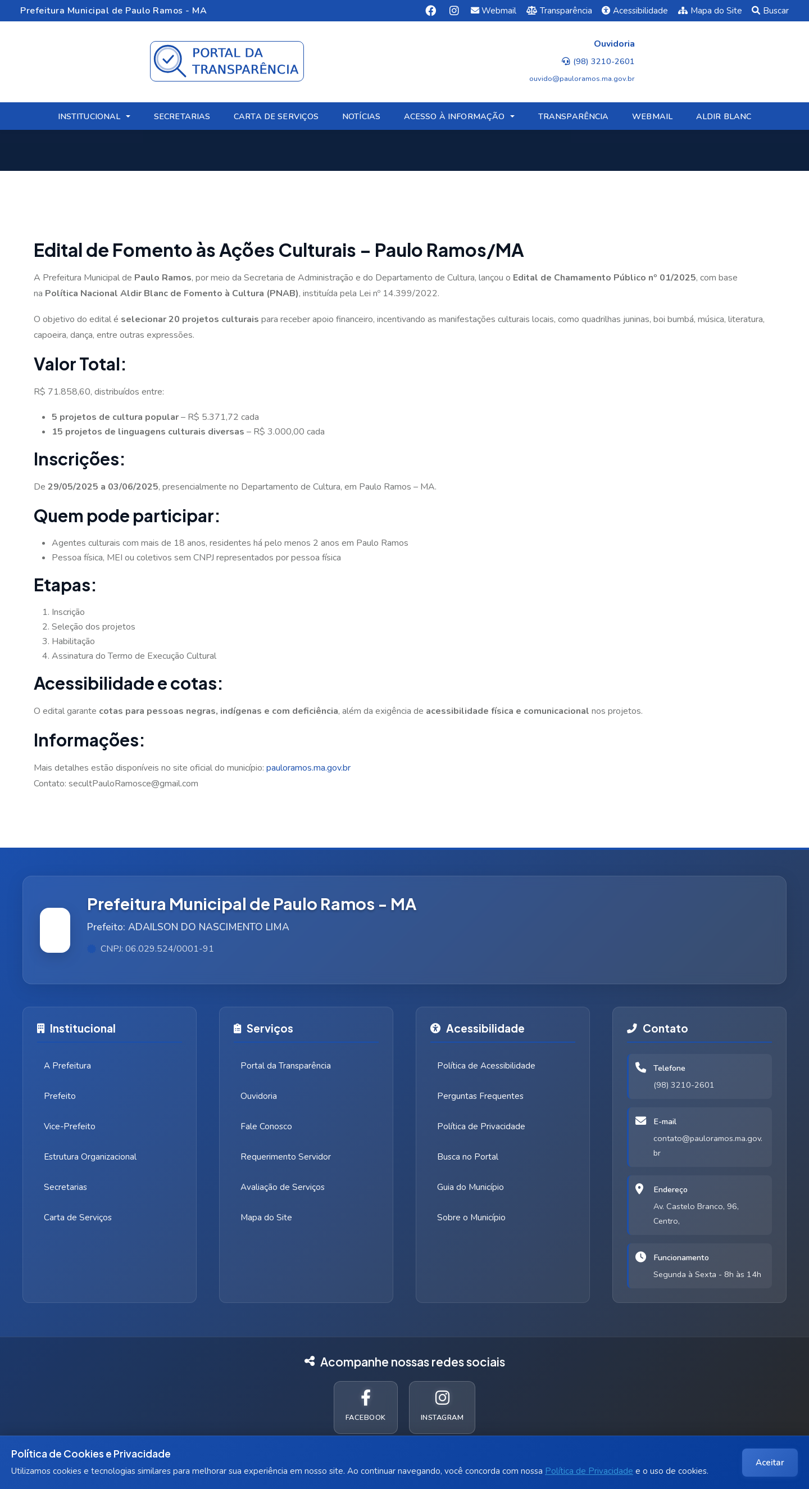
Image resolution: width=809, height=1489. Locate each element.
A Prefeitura (67, 1065)
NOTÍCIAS (361, 116)
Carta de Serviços (78, 1217)
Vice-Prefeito (70, 1126)
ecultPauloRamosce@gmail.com (135, 783)
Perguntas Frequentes (480, 1096)
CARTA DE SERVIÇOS (276, 116)
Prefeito (60, 1096)
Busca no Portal (467, 1156)
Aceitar (770, 1462)
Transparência (559, 10)
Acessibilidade (635, 10)
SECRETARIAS (182, 116)
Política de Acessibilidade (486, 1065)
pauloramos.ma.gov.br (308, 768)
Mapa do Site (710, 10)
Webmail (494, 10)
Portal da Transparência (285, 1065)
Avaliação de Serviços (282, 1187)
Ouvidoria (258, 1096)
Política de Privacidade (589, 1471)
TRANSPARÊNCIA (573, 116)
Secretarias (65, 1187)
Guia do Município (470, 1187)
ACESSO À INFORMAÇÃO (454, 116)
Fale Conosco (266, 1126)
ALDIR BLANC (724, 116)
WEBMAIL (652, 116)
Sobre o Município (471, 1217)
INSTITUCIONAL (89, 116)
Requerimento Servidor (285, 1156)
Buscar (770, 10)
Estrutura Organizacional (90, 1156)
